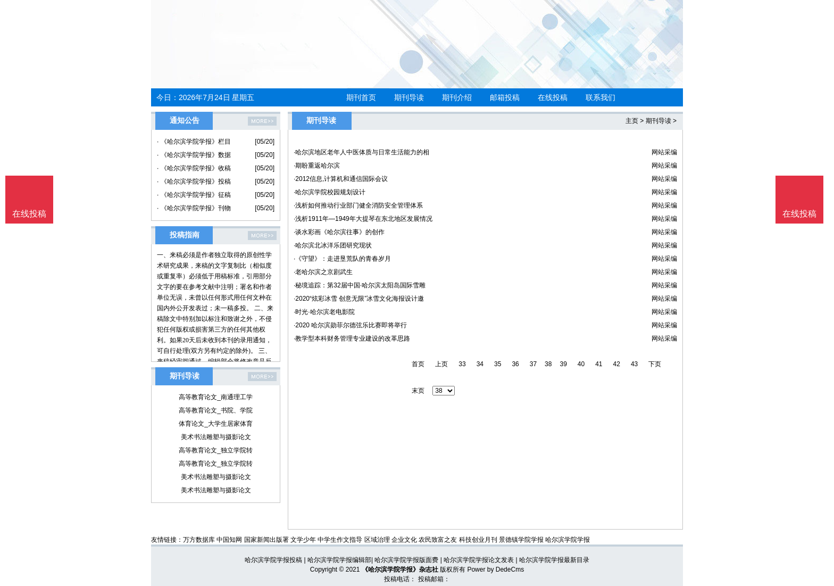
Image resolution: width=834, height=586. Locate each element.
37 (533, 364)
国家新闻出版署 (266, 539)
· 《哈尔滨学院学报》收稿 (194, 168)
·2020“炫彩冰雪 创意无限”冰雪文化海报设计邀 (359, 298)
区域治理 (377, 539)
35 (497, 364)
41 (598, 364)
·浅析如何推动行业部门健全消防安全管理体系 (358, 205)
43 (634, 364)
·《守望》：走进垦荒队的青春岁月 (342, 258)
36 (515, 364)
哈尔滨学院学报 (567, 539)
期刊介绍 (457, 97)
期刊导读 (409, 97)
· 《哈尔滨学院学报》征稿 (194, 195)
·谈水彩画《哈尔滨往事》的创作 (339, 232)
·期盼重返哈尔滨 (317, 165)
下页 (654, 364)
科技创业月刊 (478, 539)
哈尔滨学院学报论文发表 (479, 560)
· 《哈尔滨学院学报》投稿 (194, 181)
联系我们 (600, 97)
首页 (418, 364)
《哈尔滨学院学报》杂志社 (400, 569)
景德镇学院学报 (521, 539)
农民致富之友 (438, 539)
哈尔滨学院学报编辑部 (339, 560)
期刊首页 (361, 97)
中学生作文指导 (340, 539)
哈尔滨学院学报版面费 (406, 560)
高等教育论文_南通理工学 (216, 397)
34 (480, 364)
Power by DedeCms (495, 569)
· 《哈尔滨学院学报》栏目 (194, 141)
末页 (418, 390)
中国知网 (229, 539)
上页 (441, 364)
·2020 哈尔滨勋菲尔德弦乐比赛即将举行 (350, 325)
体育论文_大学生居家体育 (216, 423)
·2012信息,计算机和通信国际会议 (341, 179)
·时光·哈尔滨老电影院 (324, 312)
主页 (632, 121)
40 (581, 364)
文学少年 (303, 539)
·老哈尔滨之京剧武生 (323, 272)
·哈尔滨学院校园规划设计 (329, 192)
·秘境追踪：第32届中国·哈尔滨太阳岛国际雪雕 (360, 285)
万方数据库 (199, 539)
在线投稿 (553, 97)
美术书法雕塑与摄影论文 (216, 437)
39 (563, 364)
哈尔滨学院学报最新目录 (554, 560)
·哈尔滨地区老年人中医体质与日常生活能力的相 (361, 152)
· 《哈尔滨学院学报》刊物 (194, 208)
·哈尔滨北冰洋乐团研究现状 (333, 245)
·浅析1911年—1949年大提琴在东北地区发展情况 (363, 218)
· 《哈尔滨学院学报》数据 (194, 155)
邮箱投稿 (505, 97)
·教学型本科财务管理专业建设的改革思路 (352, 338)
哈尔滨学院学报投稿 (273, 560)
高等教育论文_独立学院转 (216, 450)
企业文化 (404, 539)
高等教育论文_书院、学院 (216, 410)
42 (616, 364)
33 (461, 364)
